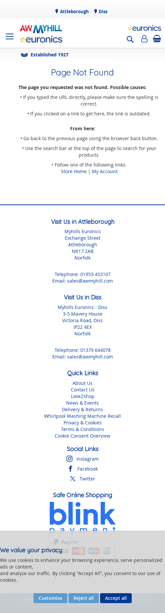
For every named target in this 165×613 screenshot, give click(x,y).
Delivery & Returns (82, 409)
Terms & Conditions (82, 429)
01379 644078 (95, 350)
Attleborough (74, 12)
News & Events (82, 403)
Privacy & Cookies (83, 422)
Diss (102, 12)
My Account (105, 171)
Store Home (74, 171)
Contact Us (83, 389)
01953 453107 (95, 274)
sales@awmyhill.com (90, 281)
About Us (82, 383)
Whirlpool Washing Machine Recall (82, 416)
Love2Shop (83, 396)
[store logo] (41, 33)
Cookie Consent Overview (82, 436)
